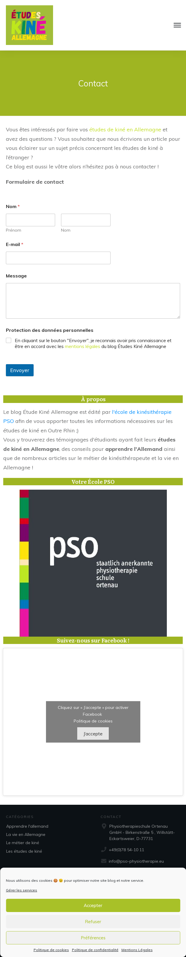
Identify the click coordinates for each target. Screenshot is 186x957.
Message (16, 276)
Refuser (93, 921)
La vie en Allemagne (25, 834)
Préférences (93, 938)
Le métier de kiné (22, 842)
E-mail (14, 244)
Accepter (93, 905)
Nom (65, 230)
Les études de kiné (24, 851)
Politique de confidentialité (95, 950)
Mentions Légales (137, 950)
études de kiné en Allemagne (125, 129)
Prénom (13, 230)
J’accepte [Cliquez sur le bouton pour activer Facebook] (93, 734)
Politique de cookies (51, 950)
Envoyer (19, 370)
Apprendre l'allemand (27, 826)
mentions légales (82, 346)
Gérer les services (21, 890)
